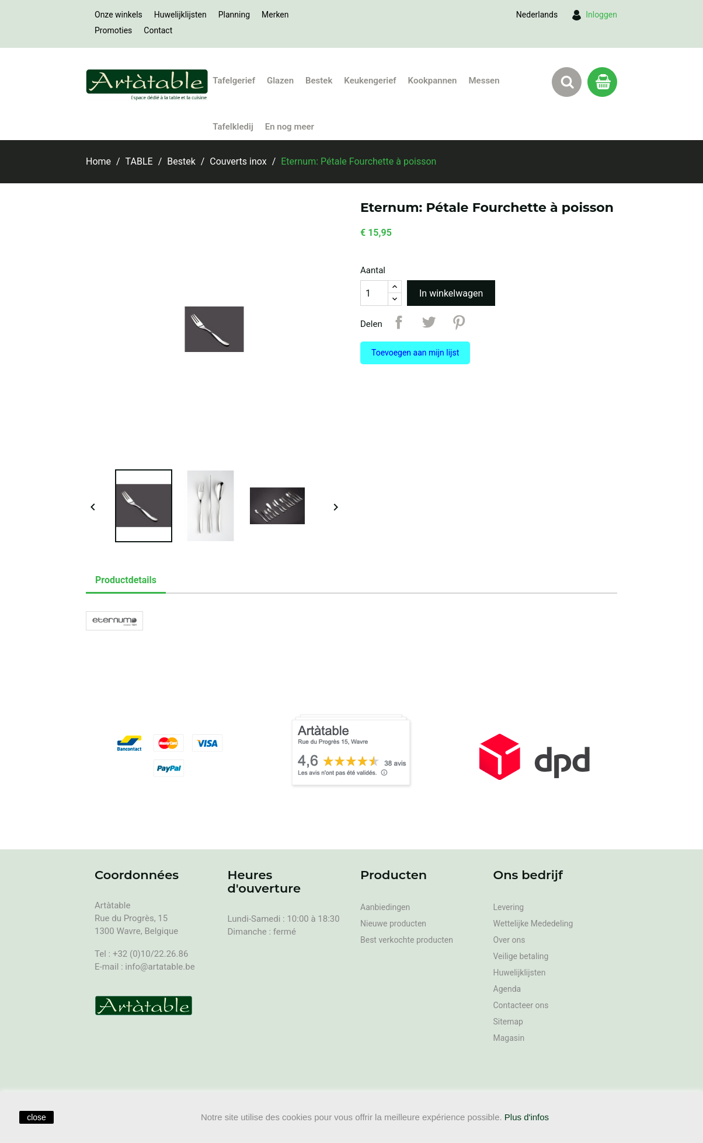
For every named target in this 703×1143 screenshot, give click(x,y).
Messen (483, 80)
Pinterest (459, 322)
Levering (508, 907)
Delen (398, 322)
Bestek (318, 80)
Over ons (509, 940)
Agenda (507, 989)
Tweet (428, 322)
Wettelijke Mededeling (533, 923)
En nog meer (289, 126)
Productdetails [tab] (125, 580)
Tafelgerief (234, 80)
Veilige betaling (521, 956)
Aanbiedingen (385, 907)
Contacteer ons (521, 1005)
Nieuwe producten (393, 923)
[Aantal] (374, 293)
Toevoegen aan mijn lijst (415, 352)
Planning (234, 14)
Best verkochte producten (406, 940)
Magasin (509, 1038)
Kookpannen (432, 80)
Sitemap (508, 1021)
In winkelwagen (451, 293)
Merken (275, 14)
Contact (158, 30)
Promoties (113, 30)
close (36, 1117)
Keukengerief (370, 80)
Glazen (280, 80)
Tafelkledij (233, 126)
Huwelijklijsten (180, 14)
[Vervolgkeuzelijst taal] (537, 14)
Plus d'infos (526, 1117)
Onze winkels (118, 14)
